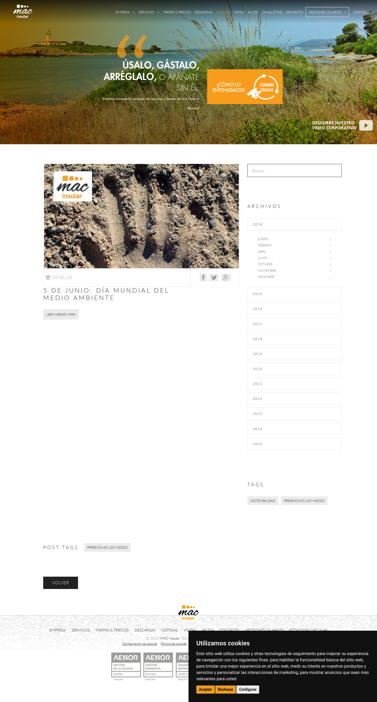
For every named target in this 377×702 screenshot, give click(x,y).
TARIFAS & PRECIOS (177, 12)
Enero (263, 239)
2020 (258, 369)
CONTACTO (294, 12)
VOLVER (60, 583)
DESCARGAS (203, 12)
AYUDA (253, 12)
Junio (262, 258)
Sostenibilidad (263, 501)
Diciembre (266, 277)
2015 (258, 294)
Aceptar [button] (205, 689)
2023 (258, 413)
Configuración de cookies (139, 643)
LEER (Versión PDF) (61, 314)
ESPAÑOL (363, 12)
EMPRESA (125, 12)
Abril (262, 251)
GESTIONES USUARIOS (327, 12)
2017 (258, 324)
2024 (258, 429)
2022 (258, 398)
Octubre (265, 264)
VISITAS (239, 12)
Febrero (265, 245)
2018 (258, 339)
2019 (258, 354)
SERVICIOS (149, 12)
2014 (258, 224)
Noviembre (267, 270)
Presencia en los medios (304, 501)
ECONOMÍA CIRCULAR (308, 630)
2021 (258, 384)
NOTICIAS (223, 12)
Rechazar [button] (225, 689)
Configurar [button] (248, 689)
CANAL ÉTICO (272, 12)
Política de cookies (173, 643)
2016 (258, 309)
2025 (258, 444)
